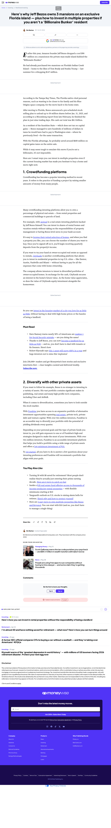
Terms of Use (53, 720)
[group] (55, 636)
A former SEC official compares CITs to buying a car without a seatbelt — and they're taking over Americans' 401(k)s (50, 641)
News (42, 739)
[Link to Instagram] (47, 726)
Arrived (43, 221)
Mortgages (44, 756)
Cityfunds (37, 255)
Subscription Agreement (64, 720)
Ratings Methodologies (15, 756)
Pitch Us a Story (13, 753)
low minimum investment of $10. (49, 446)
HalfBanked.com (77, 746)
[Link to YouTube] (64, 726)
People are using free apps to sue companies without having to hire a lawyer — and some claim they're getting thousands (59, 565)
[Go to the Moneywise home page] (12, 2)
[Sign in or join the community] (104, 2)
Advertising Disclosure (60, 775)
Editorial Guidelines (14, 749)
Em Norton (30, 30)
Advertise (11, 742)
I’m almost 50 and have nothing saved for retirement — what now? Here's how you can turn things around (54, 630)
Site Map (80, 775)
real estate (61, 414)
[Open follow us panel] (77, 35)
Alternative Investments (47, 749)
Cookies (25, 775)
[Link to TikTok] (55, 726)
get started (31, 451)
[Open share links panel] (55, 35)
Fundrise (32, 411)
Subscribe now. (30, 368)
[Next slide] (105, 609)
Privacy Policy (78, 720)
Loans (42, 759)
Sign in (51, 591)
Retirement (44, 746)
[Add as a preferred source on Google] (55, 40)
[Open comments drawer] (33, 35)
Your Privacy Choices (55, 786)
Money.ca (75, 739)
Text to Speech (72, 775)
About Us (11, 739)
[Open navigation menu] (3, 2)
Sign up (60, 591)
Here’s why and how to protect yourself (55, 498)
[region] (55, 636)
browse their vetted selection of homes (51, 237)
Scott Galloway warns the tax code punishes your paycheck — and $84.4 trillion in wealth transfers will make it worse (61, 550)
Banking (43, 753)
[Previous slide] (101, 609)
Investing (43, 742)
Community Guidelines (90, 775)
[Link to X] (59, 726)
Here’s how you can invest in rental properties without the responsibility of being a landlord (47, 620)
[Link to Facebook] (51, 726)
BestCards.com (77, 742)
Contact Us (12, 746)
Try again (64, 600)
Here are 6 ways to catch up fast (51, 481)
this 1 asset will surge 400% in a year (65, 350)
